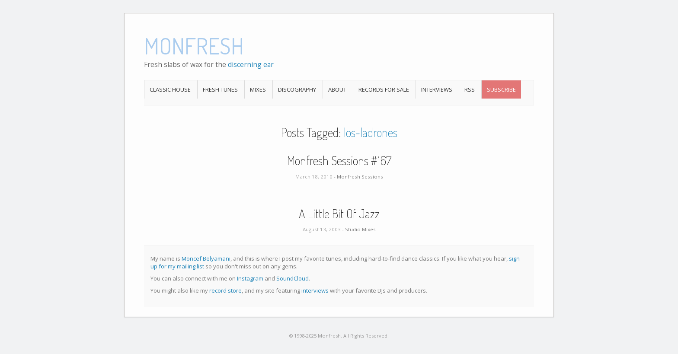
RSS (469, 89)
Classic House (170, 89)
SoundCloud (292, 278)
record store (225, 290)
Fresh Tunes (220, 89)
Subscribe (501, 89)
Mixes (258, 89)
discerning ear (251, 64)
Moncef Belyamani (206, 258)
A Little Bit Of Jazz (339, 213)
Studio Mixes (360, 229)
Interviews (436, 89)
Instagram (250, 278)
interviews (315, 290)
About (337, 89)
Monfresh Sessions (360, 176)
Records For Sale (383, 89)
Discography (297, 89)
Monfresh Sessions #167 (339, 160)
